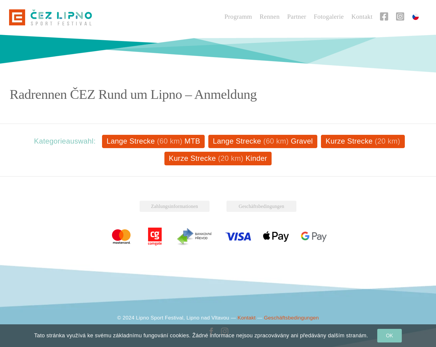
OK (389, 335)
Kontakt (247, 318)
